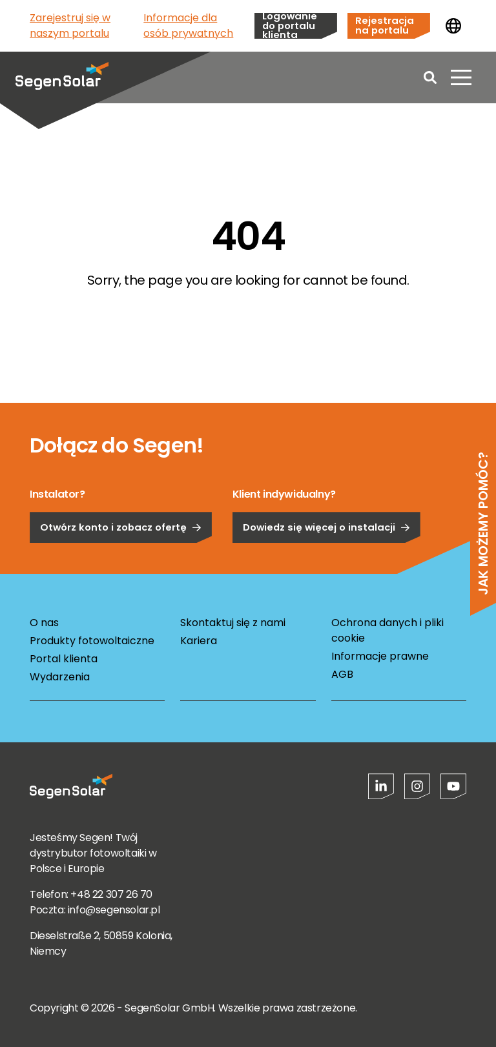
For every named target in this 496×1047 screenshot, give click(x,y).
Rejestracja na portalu (384, 25)
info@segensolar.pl (114, 909)
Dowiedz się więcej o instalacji (326, 563)
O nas (44, 622)
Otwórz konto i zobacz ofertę (121, 563)
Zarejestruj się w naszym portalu (70, 25)
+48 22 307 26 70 (111, 894)
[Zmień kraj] (453, 26)
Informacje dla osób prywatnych (188, 25)
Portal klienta (64, 658)
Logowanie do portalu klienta (289, 26)
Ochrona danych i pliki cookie (387, 630)
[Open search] (430, 77)
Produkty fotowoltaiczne (92, 640)
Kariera (198, 640)
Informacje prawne (380, 656)
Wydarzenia (60, 676)
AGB (342, 674)
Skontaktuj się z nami (232, 622)
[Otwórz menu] (461, 77)
